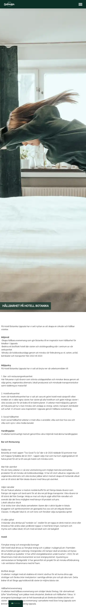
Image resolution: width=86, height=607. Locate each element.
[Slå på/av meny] (80, 4)
